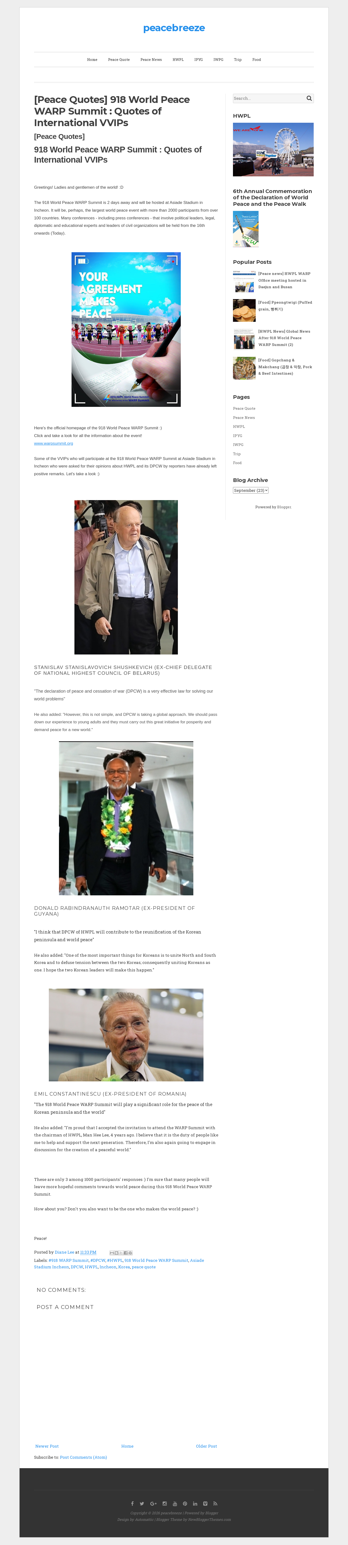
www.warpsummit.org (53, 443)
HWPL (178, 59)
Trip (238, 59)
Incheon (108, 1267)
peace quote (144, 1267)
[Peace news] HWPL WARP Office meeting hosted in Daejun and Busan (284, 280)
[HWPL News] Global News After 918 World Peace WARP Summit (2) (284, 338)
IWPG (218, 59)
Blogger (284, 506)
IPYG (198, 59)
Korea (124, 1267)
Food (256, 59)
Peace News (151, 59)
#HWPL (115, 1260)
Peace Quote (119, 59)
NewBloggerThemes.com (209, 1519)
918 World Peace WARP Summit (156, 1260)
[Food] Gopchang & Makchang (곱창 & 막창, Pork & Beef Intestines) (285, 367)
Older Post (206, 1446)
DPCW (77, 1267)
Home (92, 59)
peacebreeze (174, 28)
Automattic (144, 1519)
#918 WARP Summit (69, 1260)
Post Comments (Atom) (83, 1457)
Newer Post (47, 1446)
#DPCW (97, 1260)
